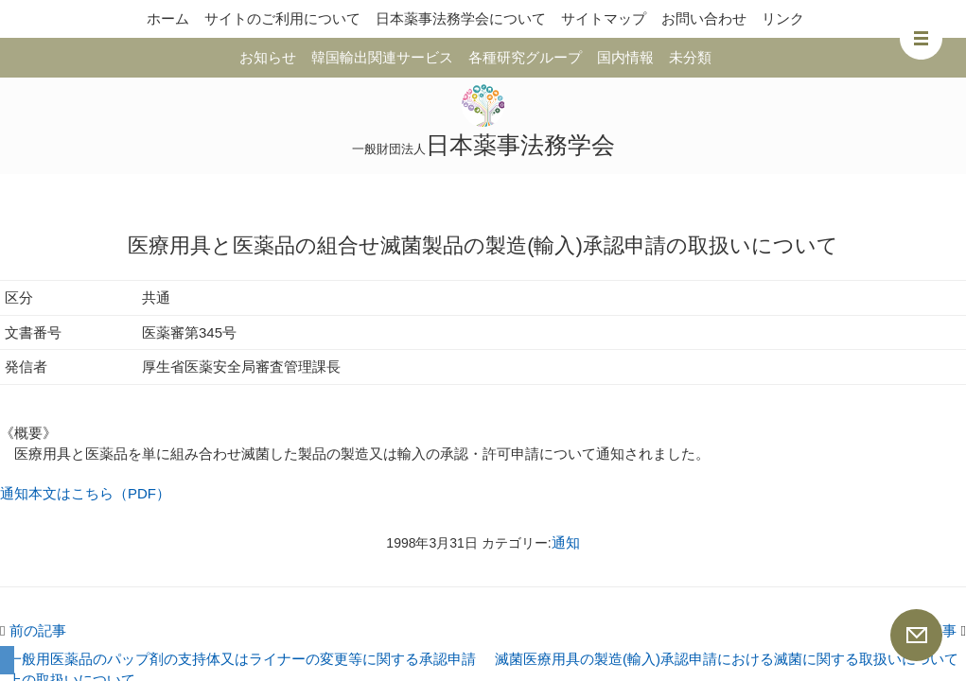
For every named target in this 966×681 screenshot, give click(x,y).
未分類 (690, 57)
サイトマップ (603, 18)
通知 (566, 542)
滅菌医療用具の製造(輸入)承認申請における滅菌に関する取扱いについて (726, 659)
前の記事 (33, 630)
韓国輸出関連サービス (382, 57)
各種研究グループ (525, 57)
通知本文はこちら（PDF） (85, 493)
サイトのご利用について (282, 18)
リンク (783, 18)
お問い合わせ (703, 18)
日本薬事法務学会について (461, 18)
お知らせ (267, 57)
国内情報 (625, 57)
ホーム (168, 18)
